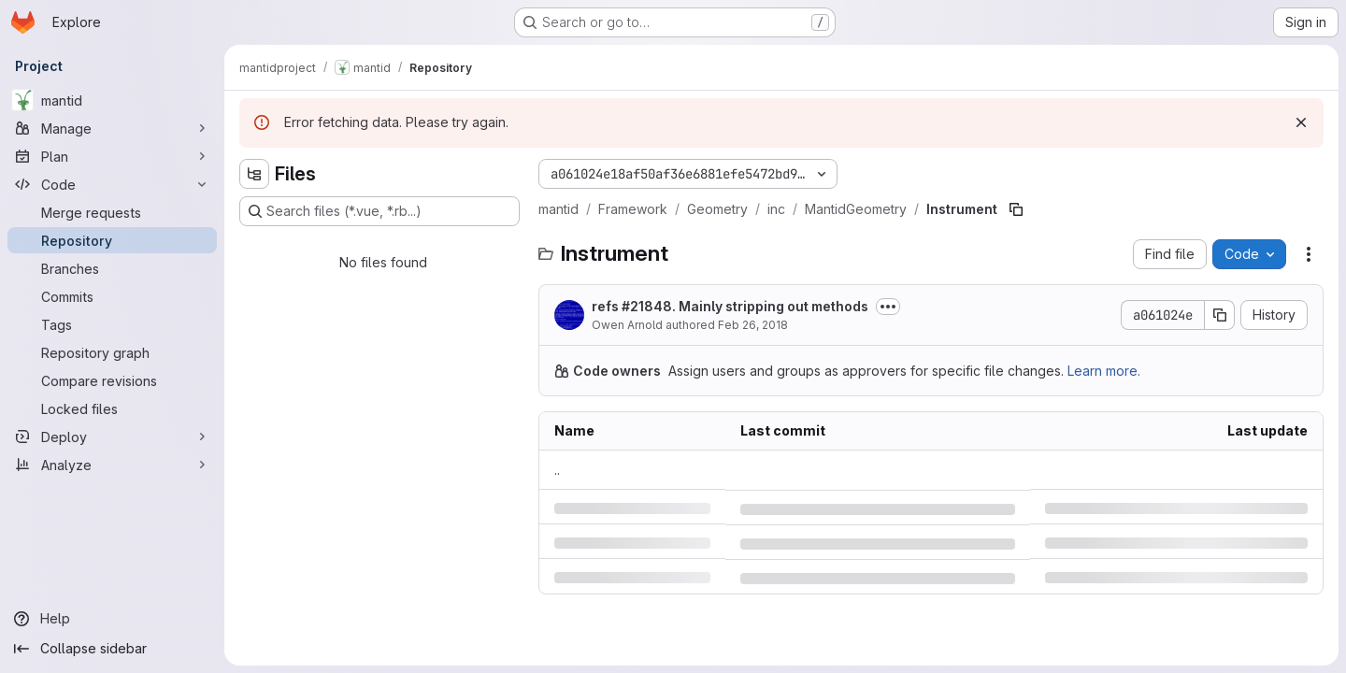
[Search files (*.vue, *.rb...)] (379, 211)
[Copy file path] (1016, 209)
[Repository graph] (112, 352)
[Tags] (112, 324)
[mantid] (112, 100)
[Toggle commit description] (888, 306)
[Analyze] (112, 464)
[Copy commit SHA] (1220, 315)
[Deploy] (112, 436)
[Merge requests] (112, 212)
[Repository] (112, 240)
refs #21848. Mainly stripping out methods (730, 306)
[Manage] (112, 128)
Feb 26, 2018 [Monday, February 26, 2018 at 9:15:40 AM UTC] (753, 325)
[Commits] (112, 296)
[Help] (112, 619)
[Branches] (112, 268)
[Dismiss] (1301, 122)
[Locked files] (112, 408)
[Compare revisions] (112, 380)
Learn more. (1103, 371)
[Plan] (112, 156)
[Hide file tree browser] (254, 174)
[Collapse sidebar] (112, 649)
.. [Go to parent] (557, 470)
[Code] (112, 184)
